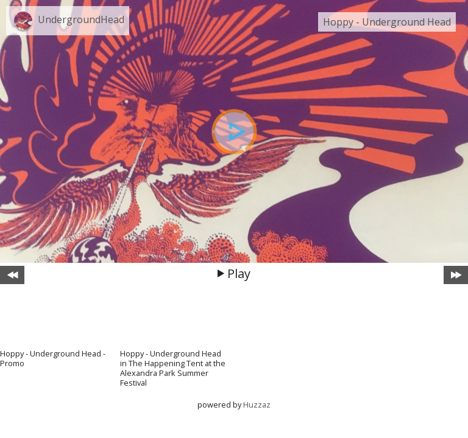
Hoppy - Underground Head (387, 22)
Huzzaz (257, 404)
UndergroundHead (81, 19)
